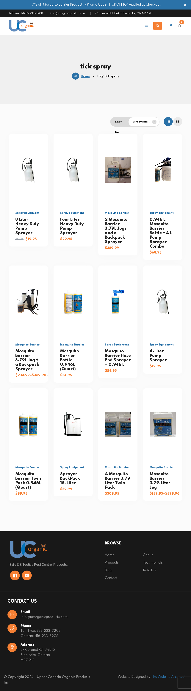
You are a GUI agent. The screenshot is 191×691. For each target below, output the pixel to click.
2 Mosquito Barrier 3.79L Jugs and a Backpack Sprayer (116, 231)
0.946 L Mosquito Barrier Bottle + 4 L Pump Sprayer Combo (161, 233)
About (148, 555)
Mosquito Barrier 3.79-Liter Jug (160, 481)
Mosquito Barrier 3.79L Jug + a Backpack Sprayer (27, 360)
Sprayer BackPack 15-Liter (70, 478)
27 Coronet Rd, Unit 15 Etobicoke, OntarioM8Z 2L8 (38, 655)
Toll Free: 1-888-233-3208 (26, 13)
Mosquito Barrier (117, 213)
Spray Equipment (27, 213)
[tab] (168, 121)
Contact (111, 578)
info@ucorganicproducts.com (68, 13)
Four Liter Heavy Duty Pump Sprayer (72, 226)
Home (81, 76)
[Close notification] (185, 5)
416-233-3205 (46, 636)
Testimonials (153, 563)
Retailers (149, 570)
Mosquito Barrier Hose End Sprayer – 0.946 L (118, 358)
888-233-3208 (48, 630)
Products (112, 563)
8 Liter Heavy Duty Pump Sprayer (27, 226)
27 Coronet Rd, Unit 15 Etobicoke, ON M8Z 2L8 (124, 13)
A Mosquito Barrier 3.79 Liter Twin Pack (117, 481)
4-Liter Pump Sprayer (158, 355)
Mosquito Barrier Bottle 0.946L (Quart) (69, 360)
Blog (108, 570)
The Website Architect (168, 677)
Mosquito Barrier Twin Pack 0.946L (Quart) (28, 481)
